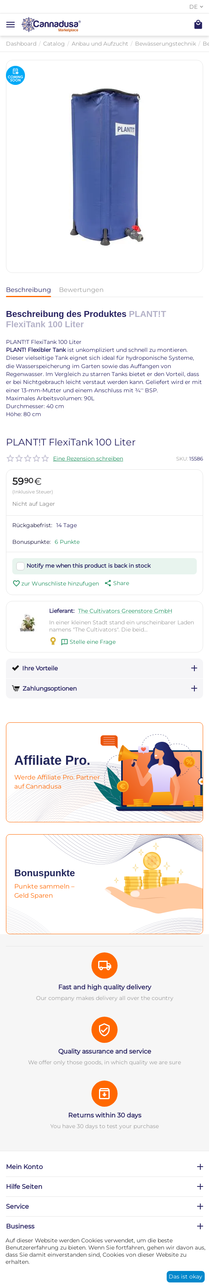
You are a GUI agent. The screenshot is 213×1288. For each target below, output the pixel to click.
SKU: (182, 458)
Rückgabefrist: (32, 525)
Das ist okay (185, 1276)
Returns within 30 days (104, 1115)
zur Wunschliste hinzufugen (55, 583)
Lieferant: (61, 610)
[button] (116, 583)
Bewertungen (81, 290)
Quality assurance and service (104, 1051)
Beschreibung (28, 290)
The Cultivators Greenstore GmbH (125, 610)
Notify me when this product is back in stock (88, 565)
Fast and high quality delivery (104, 987)
